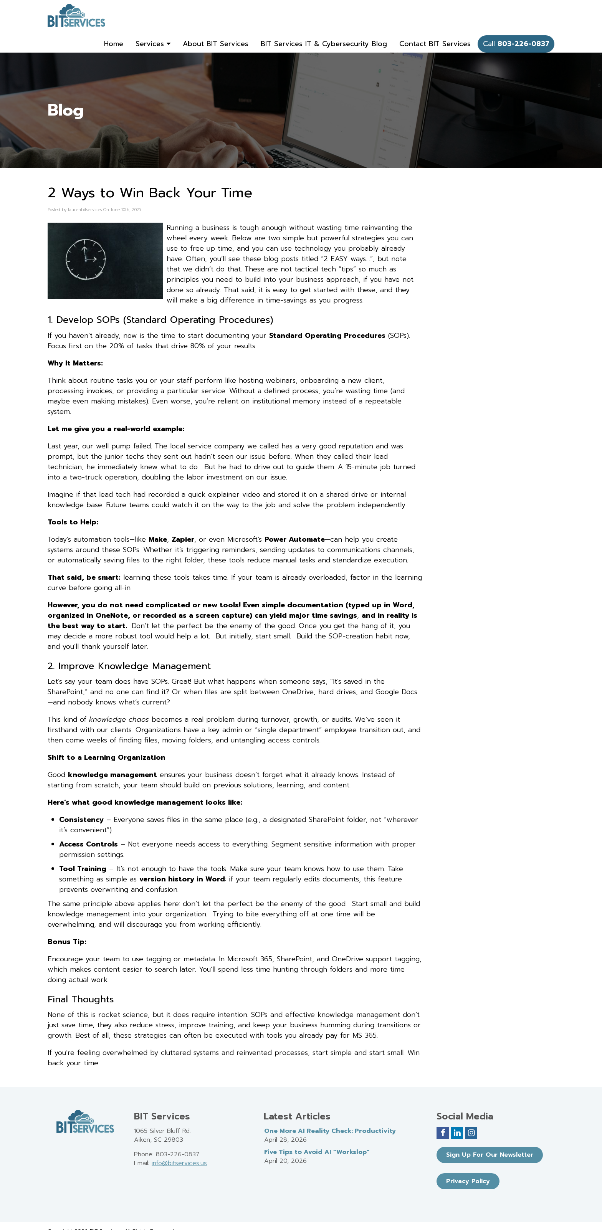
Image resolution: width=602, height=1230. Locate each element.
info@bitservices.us (179, 1163)
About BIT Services (215, 43)
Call (516, 43)
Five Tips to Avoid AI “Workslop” (317, 1152)
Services (153, 43)
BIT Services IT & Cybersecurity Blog (324, 43)
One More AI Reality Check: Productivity (330, 1131)
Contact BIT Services (435, 43)
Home (113, 43)
